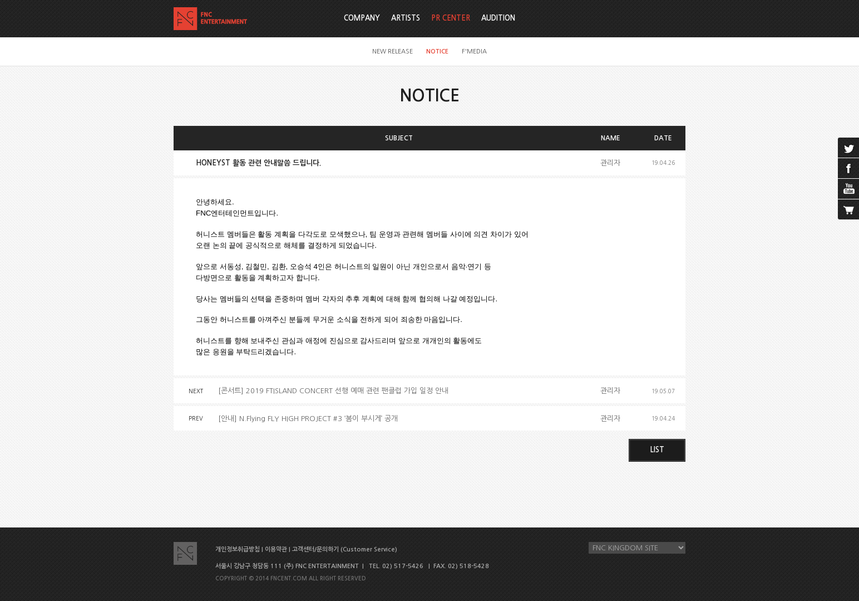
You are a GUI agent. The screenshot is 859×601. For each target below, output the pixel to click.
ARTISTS (405, 18)
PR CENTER (450, 18)
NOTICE (437, 51)
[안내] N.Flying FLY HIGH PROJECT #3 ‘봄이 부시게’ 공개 (308, 418)
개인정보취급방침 (237, 549)
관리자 (610, 163)
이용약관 (276, 549)
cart (848, 209)
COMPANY (362, 18)
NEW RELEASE (392, 51)
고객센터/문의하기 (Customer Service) (344, 549)
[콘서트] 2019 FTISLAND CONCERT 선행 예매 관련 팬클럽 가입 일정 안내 (333, 390)
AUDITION (498, 18)
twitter (848, 148)
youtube (848, 189)
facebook (848, 168)
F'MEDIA (474, 51)
